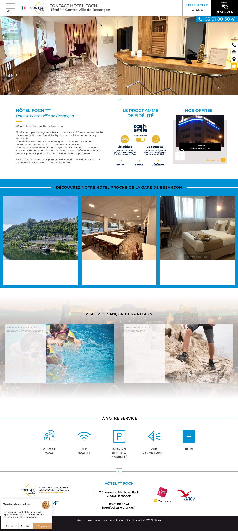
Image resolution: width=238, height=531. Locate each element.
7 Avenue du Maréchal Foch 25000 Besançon (119, 494)
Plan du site (133, 520)
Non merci (9, 526)
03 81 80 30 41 (119, 504)
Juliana (156, 520)
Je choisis (25, 526)
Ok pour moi (42, 526)
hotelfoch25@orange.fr (119, 507)
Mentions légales (113, 520)
